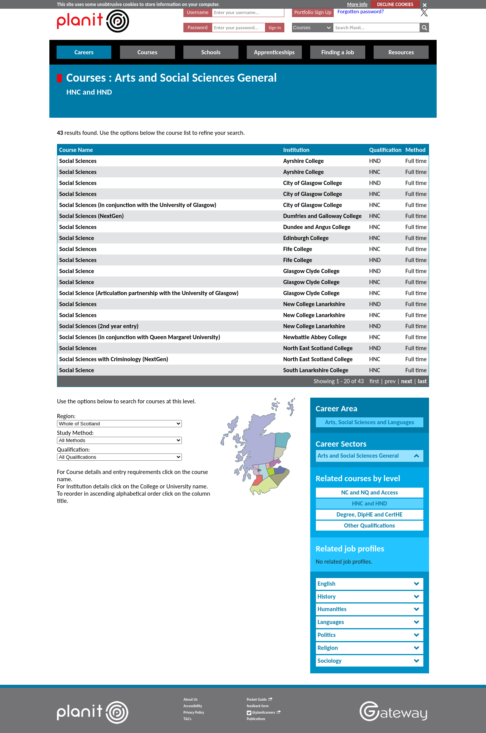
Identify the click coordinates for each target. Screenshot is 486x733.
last (422, 381)
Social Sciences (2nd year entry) (99, 326)
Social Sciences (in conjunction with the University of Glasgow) (137, 205)
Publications (256, 719)
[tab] (369, 456)
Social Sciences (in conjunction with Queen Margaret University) (139, 337)
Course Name (76, 149)
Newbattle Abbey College (315, 337)
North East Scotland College (318, 348)
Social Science (76, 238)
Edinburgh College (306, 238)
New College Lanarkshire (314, 304)
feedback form (258, 706)
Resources (401, 52)
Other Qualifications (369, 525)
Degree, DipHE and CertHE (369, 514)
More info (357, 4)
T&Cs (187, 719)
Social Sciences (77, 160)
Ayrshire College (303, 160)
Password (197, 27)
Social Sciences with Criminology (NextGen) (113, 359)
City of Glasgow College (312, 182)
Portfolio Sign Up (312, 12)
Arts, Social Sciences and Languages (369, 422)
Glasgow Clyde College (311, 271)
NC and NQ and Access (369, 492)
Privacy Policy (193, 712)
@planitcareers (264, 712)
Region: (66, 416)
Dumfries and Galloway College (322, 216)
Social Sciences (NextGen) (91, 216)
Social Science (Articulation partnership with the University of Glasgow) (148, 293)
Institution (296, 149)
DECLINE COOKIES (395, 4)
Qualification (385, 149)
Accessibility (192, 706)
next (406, 381)
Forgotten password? (361, 11)
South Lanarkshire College (315, 370)
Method (416, 149)
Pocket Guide (259, 699)
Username (197, 12)
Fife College (297, 249)
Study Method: (75, 432)
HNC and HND (369, 503)
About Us (190, 699)
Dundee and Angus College (316, 227)
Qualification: (73, 449)
